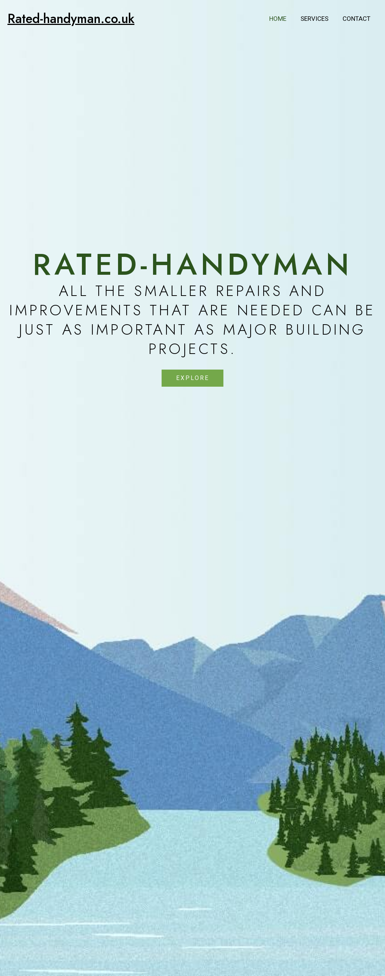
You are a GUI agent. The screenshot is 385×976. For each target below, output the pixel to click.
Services (317, 18)
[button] (192, 378)
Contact (357, 18)
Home (281, 18)
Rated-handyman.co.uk (70, 18)
